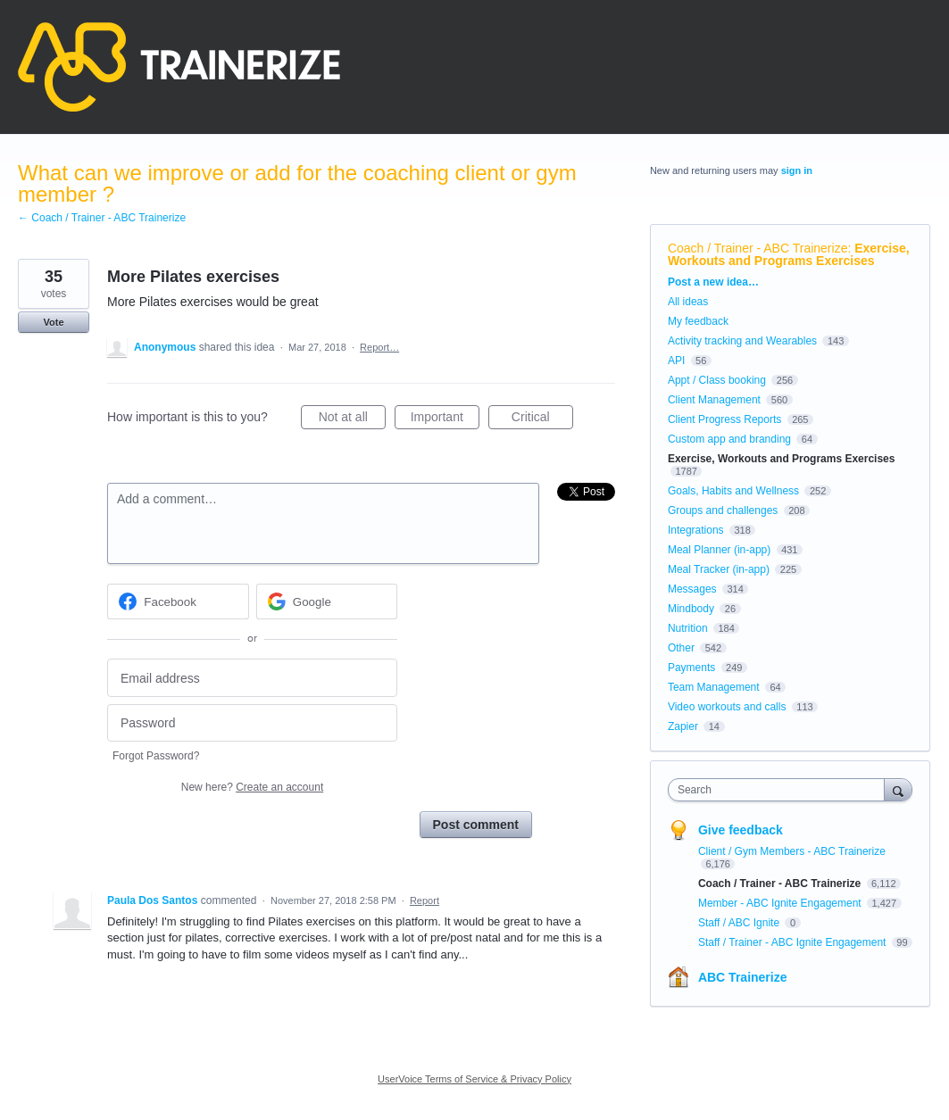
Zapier (683, 726)
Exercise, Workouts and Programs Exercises (789, 254)
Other (681, 648)
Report (424, 900)
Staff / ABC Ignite (740, 923)
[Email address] (252, 678)
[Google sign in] (327, 601)
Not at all (352, 419)
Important (445, 419)
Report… (379, 347)
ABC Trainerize (742, 977)
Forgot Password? (155, 756)
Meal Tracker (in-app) (719, 569)
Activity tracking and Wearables (742, 341)
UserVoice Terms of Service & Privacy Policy (474, 1079)
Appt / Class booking (717, 380)
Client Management (714, 400)
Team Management (714, 687)
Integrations (696, 530)
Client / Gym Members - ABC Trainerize (792, 851)
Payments (691, 667)
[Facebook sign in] (178, 601)
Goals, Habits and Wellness (733, 491)
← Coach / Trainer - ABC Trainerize (102, 218)
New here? (252, 787)
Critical (542, 419)
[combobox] (781, 790)
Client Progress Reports (724, 419)
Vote (53, 322)
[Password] (252, 723)
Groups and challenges (723, 510)
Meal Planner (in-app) (719, 549)
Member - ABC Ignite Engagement (781, 903)
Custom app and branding (729, 439)
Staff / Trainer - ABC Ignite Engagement (793, 942)
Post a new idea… (713, 282)
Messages (692, 589)
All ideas (688, 301)
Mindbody (691, 608)
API (676, 360)
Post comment (476, 824)
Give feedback (740, 830)
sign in (796, 170)
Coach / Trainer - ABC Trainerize (758, 248)
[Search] (898, 789)
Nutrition (688, 628)
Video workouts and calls (727, 707)
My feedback (698, 321)
